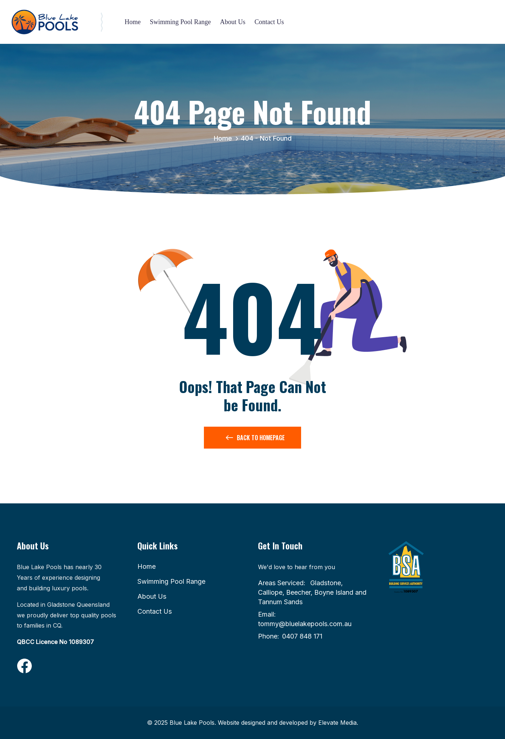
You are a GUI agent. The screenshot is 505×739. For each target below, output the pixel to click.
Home (133, 22)
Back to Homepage (255, 439)
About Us (233, 22)
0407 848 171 (302, 636)
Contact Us (269, 22)
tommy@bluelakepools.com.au (305, 624)
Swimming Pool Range (180, 22)
